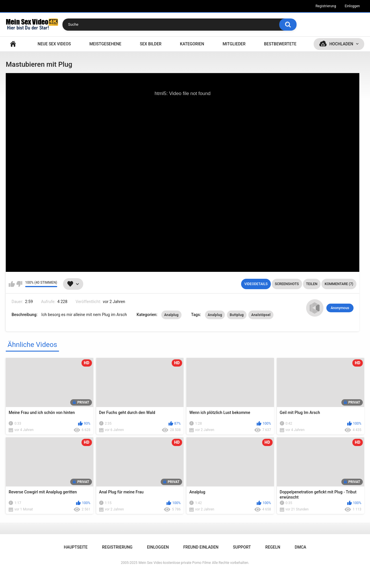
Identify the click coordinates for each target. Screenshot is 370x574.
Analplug (171, 315)
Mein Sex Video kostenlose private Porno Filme (174, 563)
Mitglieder (234, 44)
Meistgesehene (105, 44)
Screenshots (287, 284)
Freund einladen (201, 547)
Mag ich (12, 284)
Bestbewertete (280, 44)
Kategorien (192, 44)
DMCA (300, 547)
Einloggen (352, 6)
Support (242, 547)
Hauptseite (13, 44)
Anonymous (340, 308)
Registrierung (325, 6)
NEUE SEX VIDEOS (54, 44)
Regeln (272, 547)
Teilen (311, 284)
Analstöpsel (261, 315)
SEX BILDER (151, 44)
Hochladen (341, 44)
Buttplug (237, 315)
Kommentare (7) (339, 284)
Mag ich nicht (19, 284)
